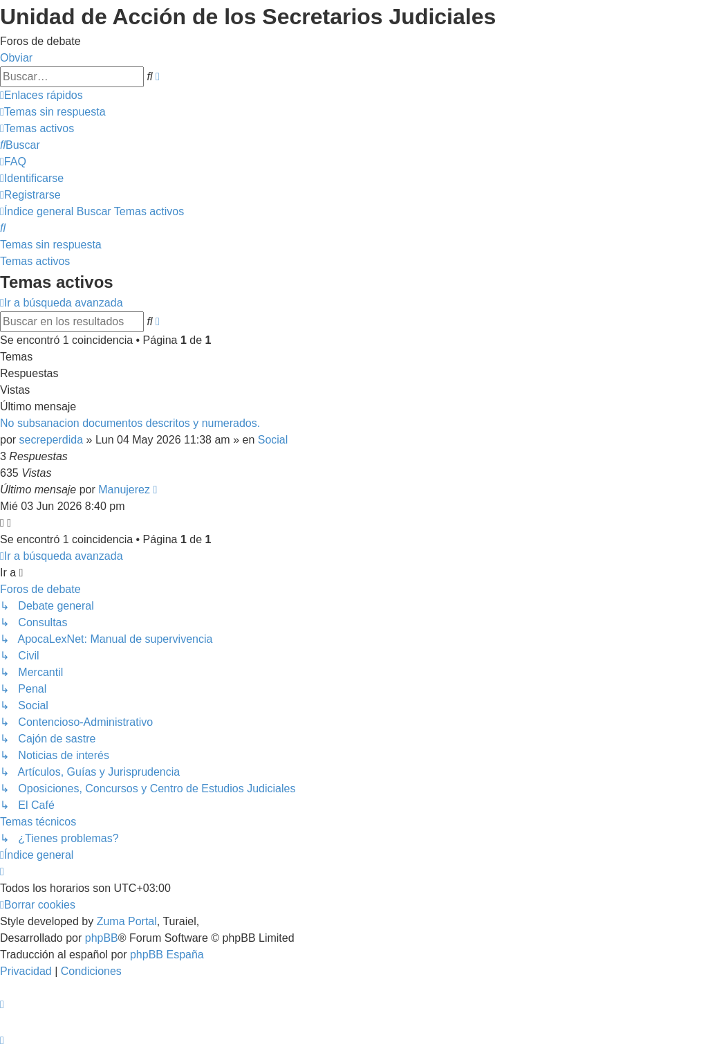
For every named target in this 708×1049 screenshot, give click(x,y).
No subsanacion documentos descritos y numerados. (130, 423)
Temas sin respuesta (51, 244)
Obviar (16, 58)
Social (273, 440)
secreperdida (51, 440)
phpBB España (167, 954)
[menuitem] (53, 112)
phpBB (101, 938)
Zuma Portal (127, 921)
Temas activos (35, 261)
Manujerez (124, 489)
